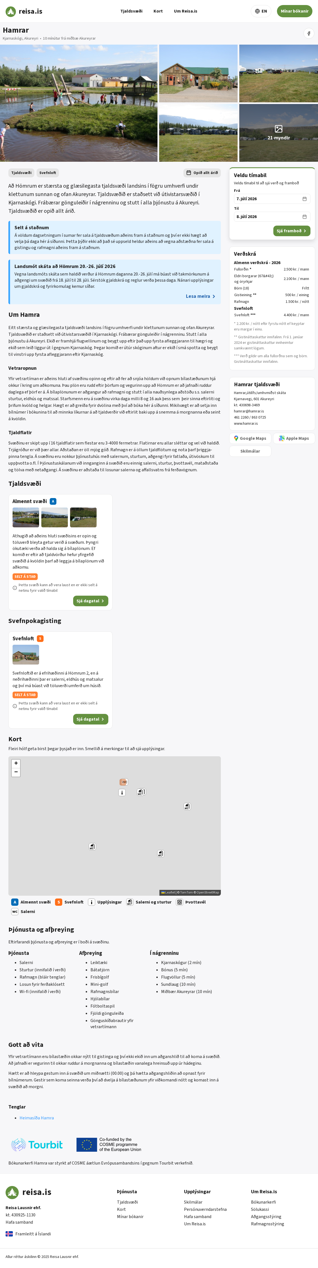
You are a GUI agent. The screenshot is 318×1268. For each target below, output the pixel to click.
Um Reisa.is (185, 11)
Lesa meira (201, 296)
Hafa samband (19, 1222)
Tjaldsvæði (131, 11)
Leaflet (168, 892)
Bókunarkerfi (263, 1202)
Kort (158, 11)
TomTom (186, 892)
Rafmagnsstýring (267, 1224)
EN (261, 11)
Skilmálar (193, 1202)
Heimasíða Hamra (37, 1118)
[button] (122, 782)
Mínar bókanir (295, 11)
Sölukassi (260, 1209)
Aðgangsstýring (266, 1217)
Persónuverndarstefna (205, 1209)
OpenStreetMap (208, 892)
